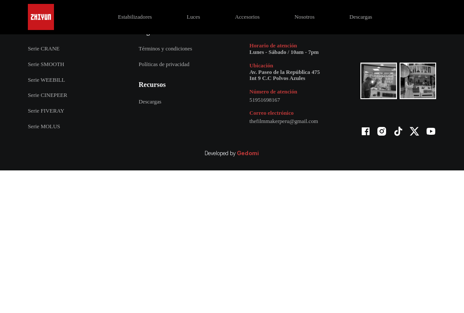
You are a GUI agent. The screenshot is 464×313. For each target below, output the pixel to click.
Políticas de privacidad (163, 64)
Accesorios (247, 17)
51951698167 (264, 100)
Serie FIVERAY (46, 111)
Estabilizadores (135, 17)
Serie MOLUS (44, 126)
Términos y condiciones (165, 49)
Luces (193, 17)
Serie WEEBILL (46, 80)
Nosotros (305, 17)
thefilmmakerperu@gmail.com (283, 121)
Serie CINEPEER (47, 95)
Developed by (232, 153)
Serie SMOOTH (46, 64)
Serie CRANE (44, 49)
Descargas (361, 17)
